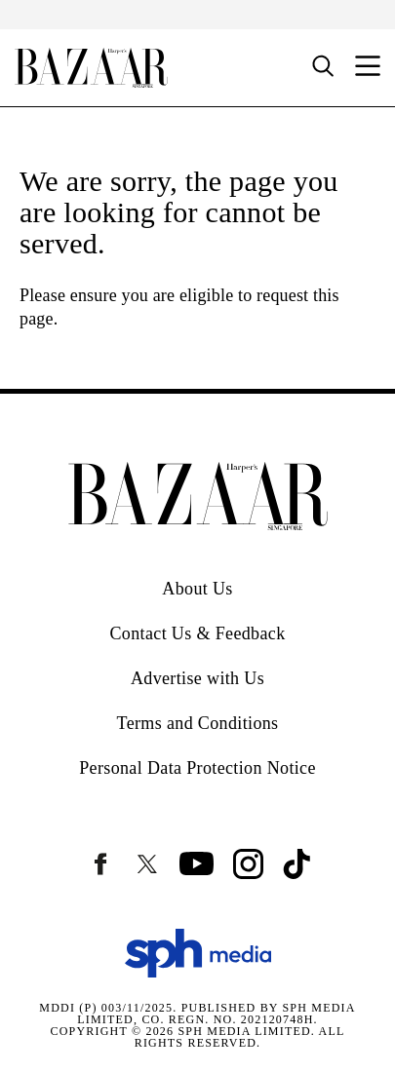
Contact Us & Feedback (197, 633)
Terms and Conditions (198, 723)
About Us (197, 588)
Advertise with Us (197, 678)
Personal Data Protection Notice (197, 768)
